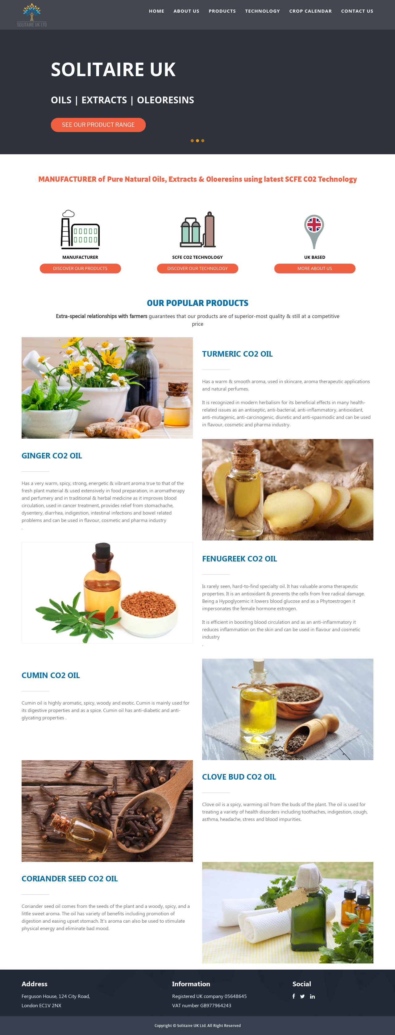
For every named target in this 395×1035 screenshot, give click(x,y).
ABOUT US (186, 11)
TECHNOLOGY (262, 11)
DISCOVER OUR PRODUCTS (80, 268)
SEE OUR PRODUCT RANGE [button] (98, 125)
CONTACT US (357, 11)
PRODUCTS (222, 11)
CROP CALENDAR (310, 11)
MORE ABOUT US (314, 268)
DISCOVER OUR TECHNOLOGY (197, 268)
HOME (156, 11)
